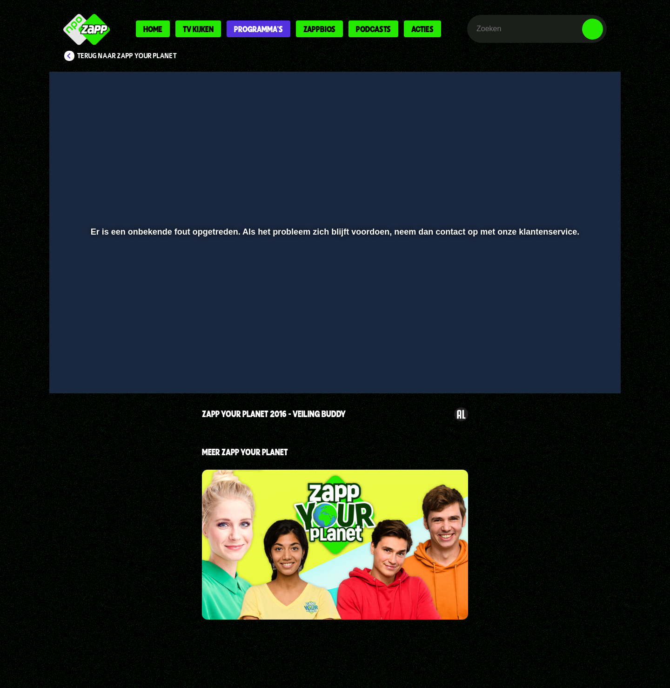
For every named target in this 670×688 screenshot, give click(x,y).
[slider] (334, 342)
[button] (86, 361)
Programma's (258, 28)
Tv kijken (198, 28)
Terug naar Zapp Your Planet (127, 56)
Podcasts (373, 28)
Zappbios (319, 28)
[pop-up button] (563, 361)
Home (152, 28)
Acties (422, 28)
